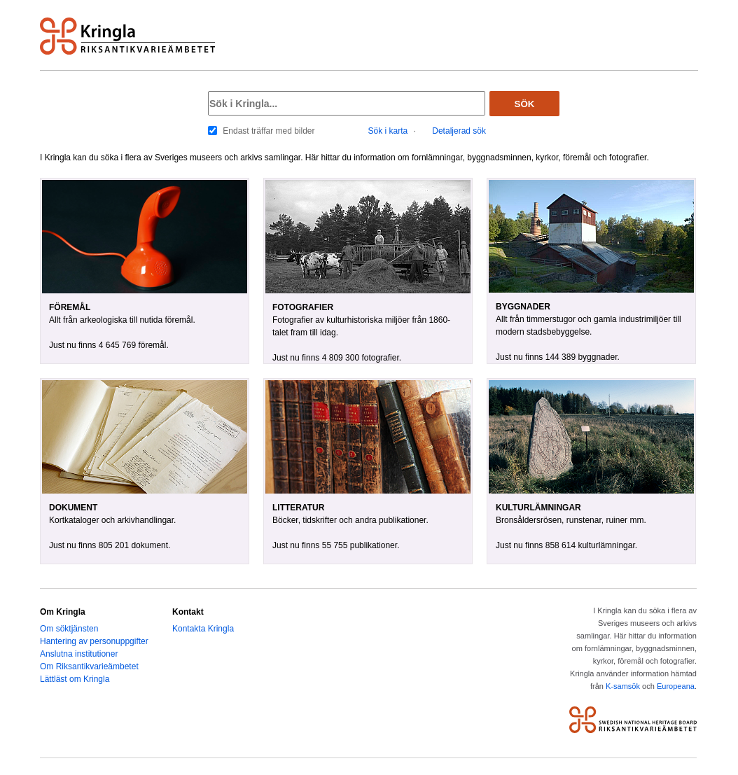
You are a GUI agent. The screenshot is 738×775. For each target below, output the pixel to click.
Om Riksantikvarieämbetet (89, 666)
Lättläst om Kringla (74, 679)
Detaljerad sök (459, 131)
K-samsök (623, 686)
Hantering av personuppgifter (94, 641)
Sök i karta (388, 131)
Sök (525, 104)
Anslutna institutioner (79, 654)
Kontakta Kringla (203, 629)
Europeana (676, 686)
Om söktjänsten (69, 629)
